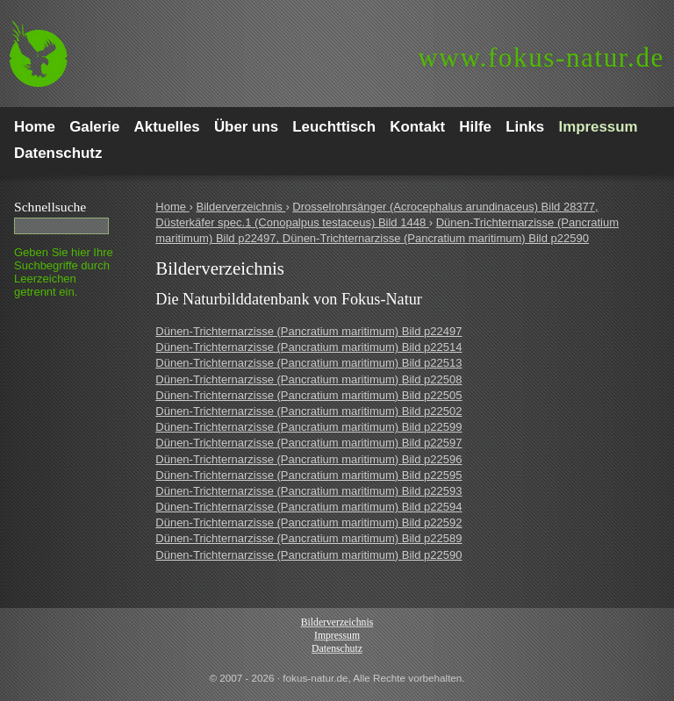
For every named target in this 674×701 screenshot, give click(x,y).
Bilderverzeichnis (241, 206)
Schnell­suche (50, 206)
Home (172, 206)
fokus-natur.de (541, 57)
